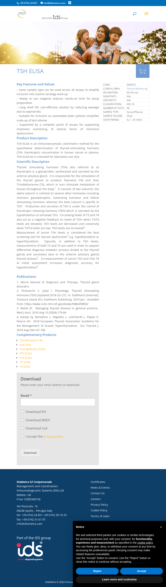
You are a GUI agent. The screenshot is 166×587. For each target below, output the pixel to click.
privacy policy (53, 436)
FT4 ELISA (26, 358)
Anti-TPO (25, 345)
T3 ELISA (25, 362)
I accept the (44, 436)
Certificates (98, 482)
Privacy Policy (99, 504)
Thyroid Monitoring (137, 88)
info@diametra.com (29, 524)
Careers (96, 499)
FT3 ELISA (26, 353)
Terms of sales (100, 516)
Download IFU (36, 412)
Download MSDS (38, 420)
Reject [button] (97, 571)
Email (26, 396)
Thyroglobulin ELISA (32, 349)
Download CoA (36, 428)
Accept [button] (141, 571)
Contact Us (98, 493)
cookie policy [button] (145, 542)
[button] (161, 527)
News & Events (100, 487)
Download (30, 453)
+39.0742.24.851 (32, 515)
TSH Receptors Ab (31, 340)
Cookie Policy (99, 510)
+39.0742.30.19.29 (55, 515)
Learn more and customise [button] (119, 579)
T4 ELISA (25, 366)
